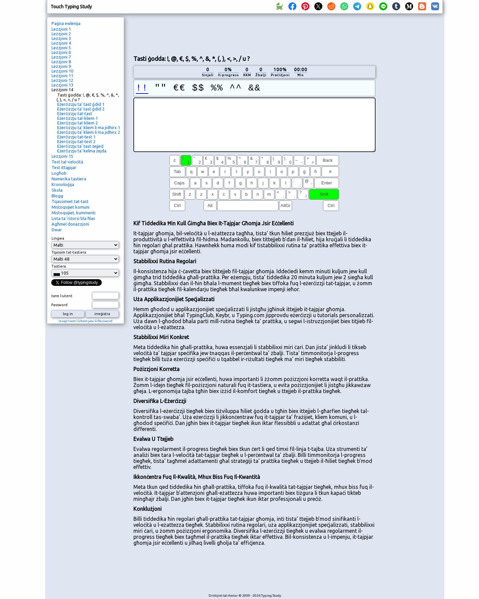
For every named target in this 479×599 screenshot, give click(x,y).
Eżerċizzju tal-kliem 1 (77, 118)
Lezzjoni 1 (61, 29)
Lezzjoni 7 (61, 57)
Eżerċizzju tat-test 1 (76, 136)
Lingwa (58, 238)
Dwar (57, 229)
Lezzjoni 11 (62, 75)
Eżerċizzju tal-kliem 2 (77, 122)
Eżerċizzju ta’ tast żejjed (80, 146)
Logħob (59, 173)
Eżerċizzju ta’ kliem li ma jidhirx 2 (88, 132)
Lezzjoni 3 (61, 38)
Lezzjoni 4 (61, 43)
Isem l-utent (62, 296)
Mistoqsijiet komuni (70, 207)
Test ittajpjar (64, 167)
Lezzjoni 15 (62, 156)
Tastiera (59, 266)
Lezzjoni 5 (61, 47)
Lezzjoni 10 (62, 71)
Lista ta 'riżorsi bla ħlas (73, 218)
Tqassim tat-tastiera (69, 252)
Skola (57, 190)
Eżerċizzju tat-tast (74, 113)
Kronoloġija (63, 184)
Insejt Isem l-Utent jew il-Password (85, 321)
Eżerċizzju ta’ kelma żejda (81, 150)
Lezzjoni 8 (61, 61)
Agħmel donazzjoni (70, 224)
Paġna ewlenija (66, 23)
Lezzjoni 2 (61, 33)
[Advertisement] (254, 34)
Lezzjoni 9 (61, 66)
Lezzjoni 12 (62, 80)
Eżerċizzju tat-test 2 (76, 141)
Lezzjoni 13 (62, 85)
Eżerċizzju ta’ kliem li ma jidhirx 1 (88, 127)
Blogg (57, 195)
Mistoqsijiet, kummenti (73, 212)
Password (59, 305)
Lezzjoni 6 (61, 52)
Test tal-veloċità (67, 161)
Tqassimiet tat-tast (70, 201)
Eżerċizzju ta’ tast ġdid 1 (80, 104)
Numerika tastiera (69, 178)
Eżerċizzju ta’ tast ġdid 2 (80, 108)
